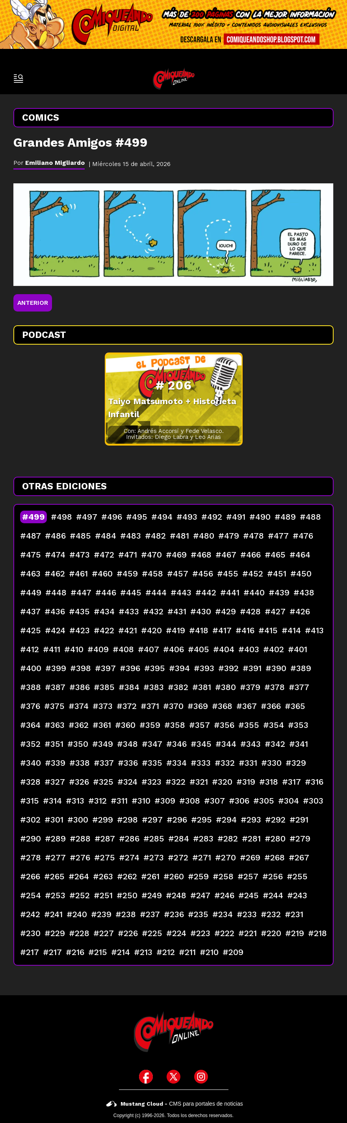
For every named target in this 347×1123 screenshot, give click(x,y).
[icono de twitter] (173, 1077)
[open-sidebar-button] (18, 78)
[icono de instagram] (201, 1077)
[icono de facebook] (146, 1077)
